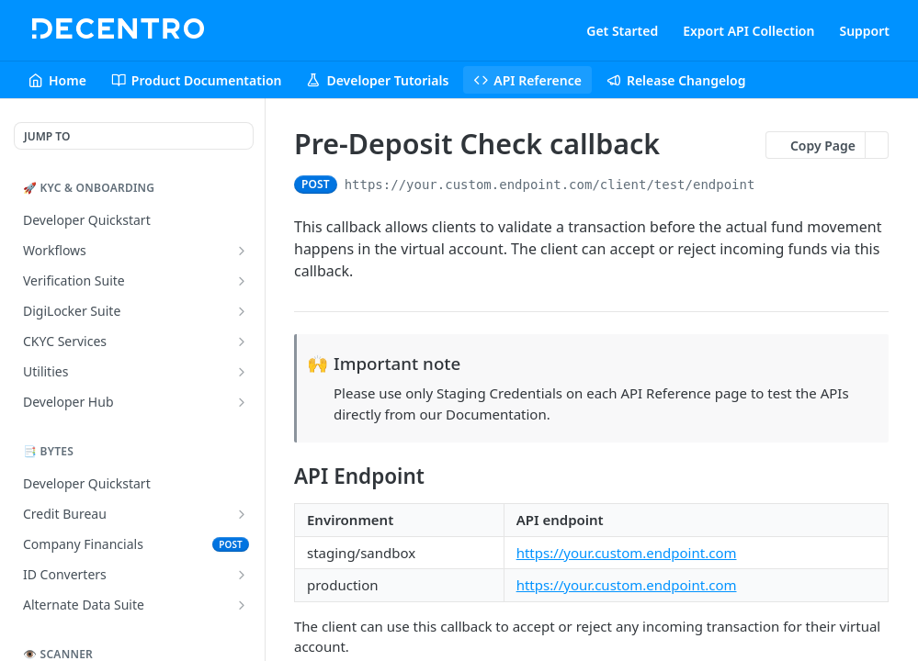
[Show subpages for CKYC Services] (241, 341)
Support (864, 30)
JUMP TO (47, 136)
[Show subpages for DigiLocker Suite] (241, 311)
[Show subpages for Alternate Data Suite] (241, 605)
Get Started (622, 30)
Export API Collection (748, 30)
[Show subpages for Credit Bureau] (241, 514)
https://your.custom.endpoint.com (626, 552)
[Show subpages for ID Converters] (241, 574)
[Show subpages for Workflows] (241, 250)
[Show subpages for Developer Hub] (241, 402)
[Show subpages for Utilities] (241, 371)
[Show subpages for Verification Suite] (241, 281)
